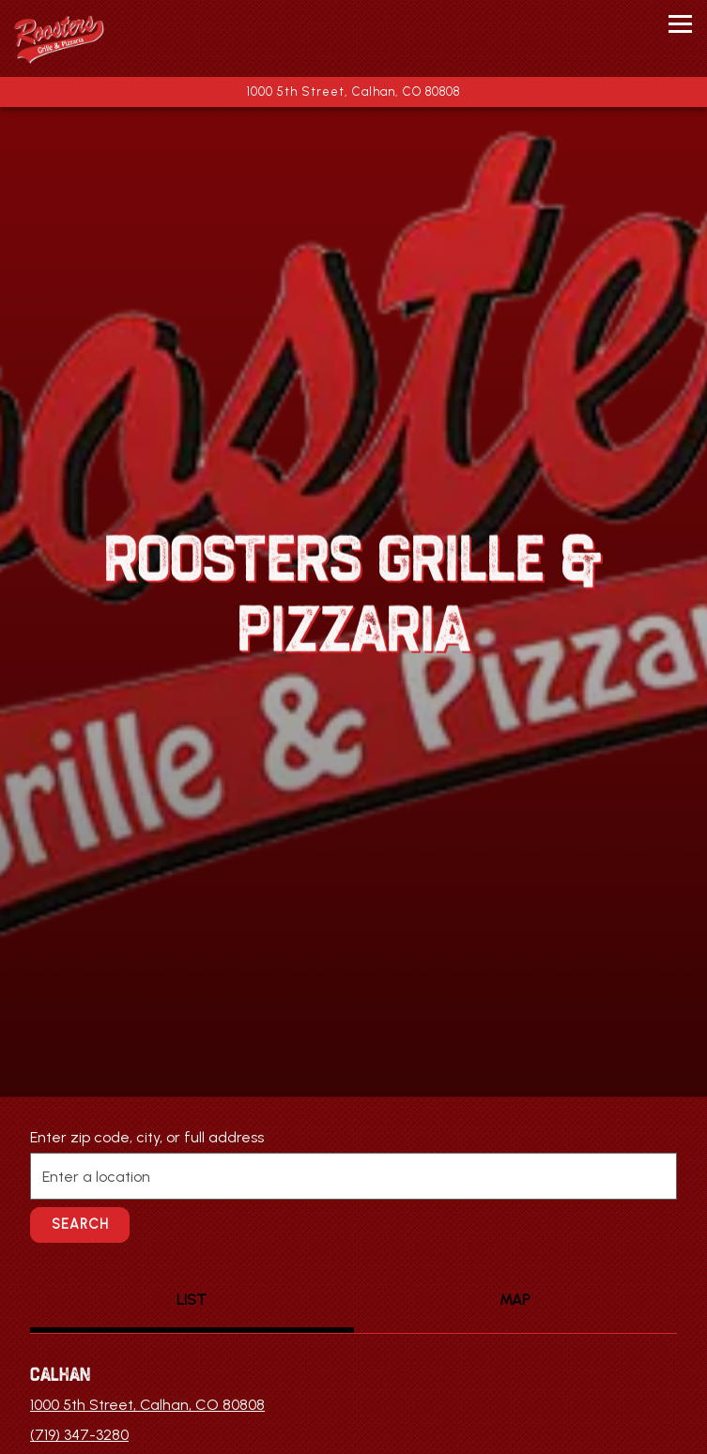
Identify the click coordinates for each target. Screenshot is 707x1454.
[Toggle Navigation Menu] (680, 24)
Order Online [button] (353, 1382)
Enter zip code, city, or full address (147, 1060)
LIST (192, 1223)
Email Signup (353, 1430)
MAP (515, 1223)
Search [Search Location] (80, 1147)
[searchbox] (353, 1099)
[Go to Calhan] (353, 91)
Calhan (60, 1297)
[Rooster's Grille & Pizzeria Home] (89, 38)
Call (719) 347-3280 (353, 1334)
